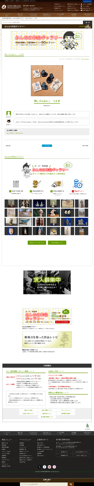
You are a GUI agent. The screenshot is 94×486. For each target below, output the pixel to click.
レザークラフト (6, 459)
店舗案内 (21, 443)
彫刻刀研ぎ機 (5, 447)
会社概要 (74, 15)
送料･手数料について (47, 410)
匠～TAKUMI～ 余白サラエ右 (14, 133)
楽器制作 (4, 455)
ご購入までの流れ (28, 410)
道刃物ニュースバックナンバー (45, 449)
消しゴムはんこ (85, 59)
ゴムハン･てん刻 (6, 451)
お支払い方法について (28, 413)
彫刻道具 (4, 445)
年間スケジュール (23, 451)
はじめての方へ (33, 15)
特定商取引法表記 (65, 413)
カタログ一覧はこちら (81, 455)
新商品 (3, 462)
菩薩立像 (8, 145)
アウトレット (5, 464)
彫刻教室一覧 (22, 449)
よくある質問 (60, 15)
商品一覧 (20, 15)
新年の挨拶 (85, 145)
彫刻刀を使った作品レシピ (26, 457)
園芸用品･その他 (6, 466)
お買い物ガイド (47, 15)
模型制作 (4, 457)
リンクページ (22, 447)
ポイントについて (65, 410)
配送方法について (47, 413)
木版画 (3, 449)
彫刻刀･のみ (5, 443)
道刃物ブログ (22, 453)
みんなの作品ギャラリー (25, 455)
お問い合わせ (87, 15)
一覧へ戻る (47, 145)
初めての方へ (40, 443)
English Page (22, 462)
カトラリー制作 (6, 453)
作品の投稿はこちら (57, 242)
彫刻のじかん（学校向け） (26, 459)
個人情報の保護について (47, 416)
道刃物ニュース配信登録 (43, 447)
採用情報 (39, 453)
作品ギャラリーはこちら (37, 242)
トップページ (6, 15)
